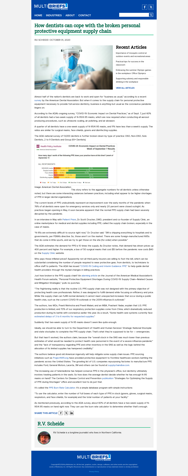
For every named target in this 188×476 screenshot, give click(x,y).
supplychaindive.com (118, 365)
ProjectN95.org (60, 358)
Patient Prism (69, 219)
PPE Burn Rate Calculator (62, 388)
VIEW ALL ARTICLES (125, 88)
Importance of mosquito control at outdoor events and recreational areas (133, 54)
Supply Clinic (48, 253)
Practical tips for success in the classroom (130, 63)
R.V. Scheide (41, 40)
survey (37, 100)
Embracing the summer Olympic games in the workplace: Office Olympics (133, 71)
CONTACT (84, 15)
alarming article (89, 276)
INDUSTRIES (54, 15)
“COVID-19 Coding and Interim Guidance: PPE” (103, 266)
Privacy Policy (94, 471)
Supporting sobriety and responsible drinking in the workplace (132, 80)
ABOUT (70, 15)
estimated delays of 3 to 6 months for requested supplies (64, 316)
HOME (38, 15)
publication (107, 378)
